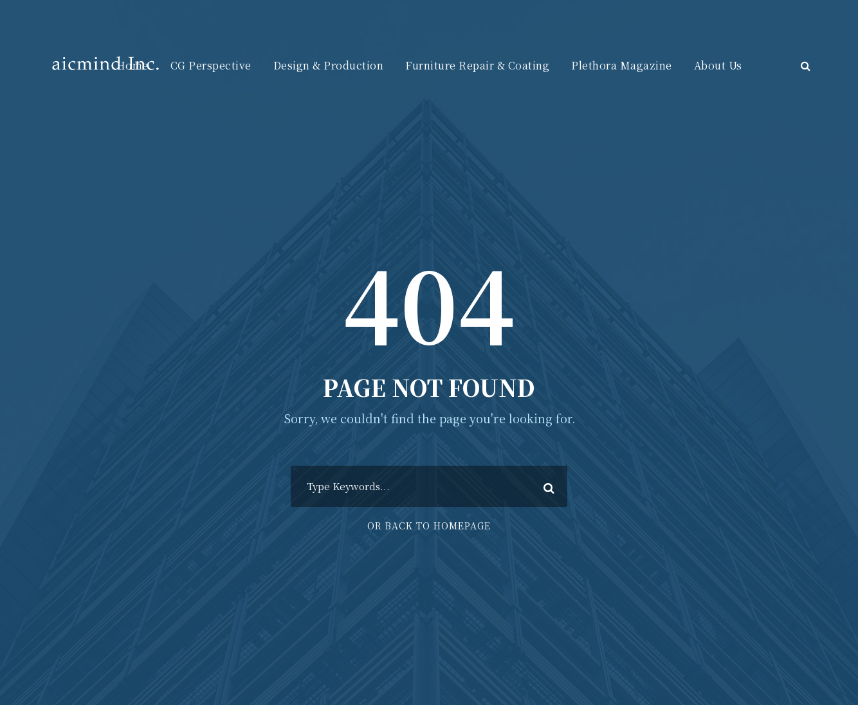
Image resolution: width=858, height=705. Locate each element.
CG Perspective (210, 65)
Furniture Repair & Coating (477, 65)
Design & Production (328, 65)
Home (132, 65)
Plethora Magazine (621, 65)
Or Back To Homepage (429, 525)
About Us (718, 65)
